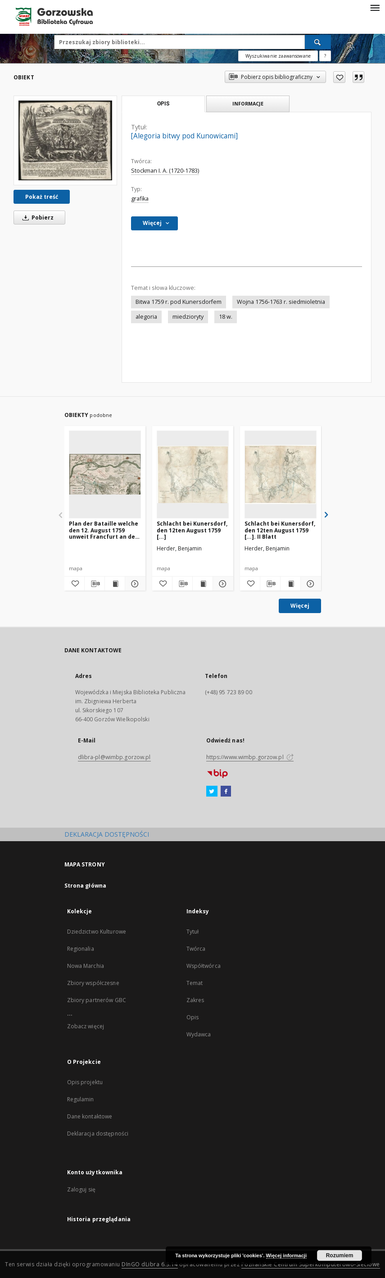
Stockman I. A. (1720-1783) (165, 170)
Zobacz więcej (85, 1026)
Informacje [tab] (247, 103)
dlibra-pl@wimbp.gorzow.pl (114, 757)
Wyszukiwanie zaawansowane (278, 56)
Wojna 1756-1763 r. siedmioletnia (281, 302)
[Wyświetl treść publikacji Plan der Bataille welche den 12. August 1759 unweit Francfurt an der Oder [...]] (115, 584)
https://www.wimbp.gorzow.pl (250, 757)
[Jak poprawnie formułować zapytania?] (325, 55)
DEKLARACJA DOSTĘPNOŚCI (106, 834)
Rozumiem (339, 1255)
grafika (140, 198)
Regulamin (80, 1099)
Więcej (299, 605)
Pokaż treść (41, 197)
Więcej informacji (286, 1255)
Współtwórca (203, 966)
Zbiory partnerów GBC (96, 1000)
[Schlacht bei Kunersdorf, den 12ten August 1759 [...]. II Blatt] (280, 474)
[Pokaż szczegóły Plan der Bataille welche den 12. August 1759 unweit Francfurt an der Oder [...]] (134, 584)
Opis (192, 1017)
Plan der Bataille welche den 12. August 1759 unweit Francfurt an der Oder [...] (103, 530)
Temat (194, 983)
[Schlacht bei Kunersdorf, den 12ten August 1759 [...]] (192, 474)
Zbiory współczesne (93, 983)
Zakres (195, 1000)
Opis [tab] (163, 104)
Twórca (196, 949)
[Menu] (375, 7)
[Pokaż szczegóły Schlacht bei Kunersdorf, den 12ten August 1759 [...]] (221, 584)
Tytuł (192, 931)
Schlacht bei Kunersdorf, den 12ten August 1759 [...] (192, 530)
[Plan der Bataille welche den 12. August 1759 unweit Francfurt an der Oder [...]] (104, 474)
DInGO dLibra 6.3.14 (150, 1264)
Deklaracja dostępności (98, 1133)
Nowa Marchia (85, 966)
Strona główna (85, 885)
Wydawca (198, 1034)
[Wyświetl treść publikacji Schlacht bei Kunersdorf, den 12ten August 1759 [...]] (203, 584)
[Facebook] (226, 792)
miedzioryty (188, 317)
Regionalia (80, 949)
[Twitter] (211, 792)
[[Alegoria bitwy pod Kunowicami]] (65, 140)
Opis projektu (85, 1082)
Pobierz (36, 217)
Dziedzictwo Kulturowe (97, 931)
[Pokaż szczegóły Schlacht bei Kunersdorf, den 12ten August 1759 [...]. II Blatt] (309, 584)
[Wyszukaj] (318, 42)
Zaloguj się (81, 1189)
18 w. (225, 317)
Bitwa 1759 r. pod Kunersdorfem (179, 302)
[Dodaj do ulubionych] (339, 77)
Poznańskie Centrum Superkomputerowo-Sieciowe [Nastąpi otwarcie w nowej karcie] (310, 1264)
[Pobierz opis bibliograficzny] (94, 584)
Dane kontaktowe (90, 1116)
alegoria (146, 317)
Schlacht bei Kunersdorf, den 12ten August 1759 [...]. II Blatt (280, 530)
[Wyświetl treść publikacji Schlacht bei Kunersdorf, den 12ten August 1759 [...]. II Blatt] (290, 584)
